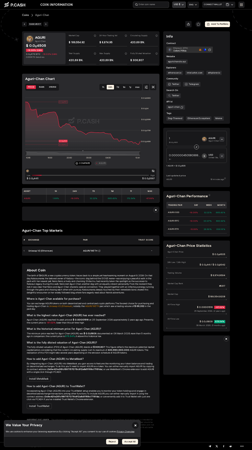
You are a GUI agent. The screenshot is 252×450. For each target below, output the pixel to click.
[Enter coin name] (151, 5)
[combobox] (193, 5)
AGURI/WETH (92, 306)
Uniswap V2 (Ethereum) (61, 306)
